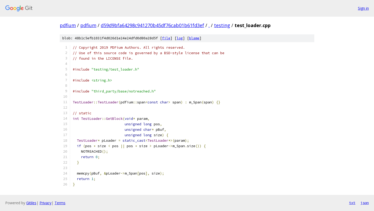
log (180, 38)
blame (194, 38)
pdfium (68, 25)
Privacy (45, 202)
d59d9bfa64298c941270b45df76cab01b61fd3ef (152, 25)
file (166, 38)
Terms (60, 202)
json (364, 202)
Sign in (363, 8)
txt (352, 202)
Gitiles (31, 202)
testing (222, 25)
